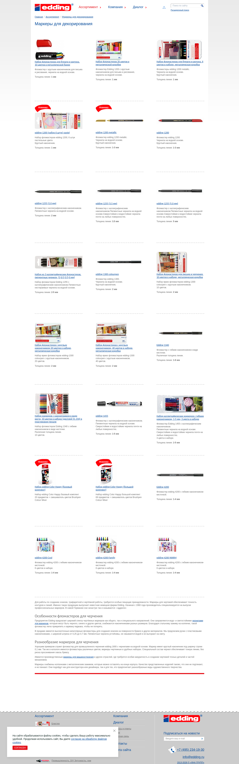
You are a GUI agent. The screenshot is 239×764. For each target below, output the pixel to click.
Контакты (120, 743)
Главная (39, 16)
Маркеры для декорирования (77, 16)
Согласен (20, 748)
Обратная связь (121, 736)
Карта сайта (122, 750)
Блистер (56, 723)
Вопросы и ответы (122, 729)
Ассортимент (88, 7)
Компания (115, 7)
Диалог (138, 7)
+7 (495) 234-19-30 (190, 749)
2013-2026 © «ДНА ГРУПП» (190, 762)
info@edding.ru (193, 757)
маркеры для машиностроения (78, 657)
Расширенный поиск (180, 10)
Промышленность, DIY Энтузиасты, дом (71, 760)
